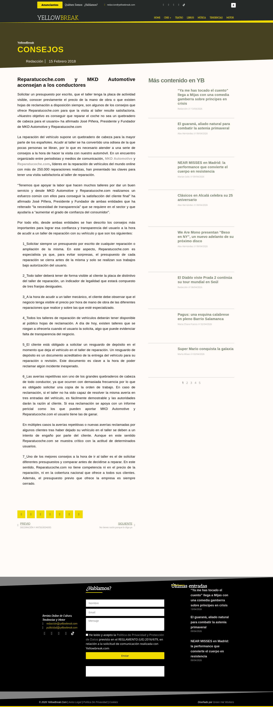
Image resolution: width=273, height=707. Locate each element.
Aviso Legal (75, 702)
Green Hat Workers (223, 702)
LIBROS (190, 17)
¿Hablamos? (91, 4)
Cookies (113, 702)
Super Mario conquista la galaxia (205, 349)
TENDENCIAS (216, 17)
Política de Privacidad (95, 702)
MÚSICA (202, 17)
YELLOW (48, 17)
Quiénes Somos (73, 4)
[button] (233, 5)
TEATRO (179, 17)
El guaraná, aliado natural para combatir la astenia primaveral (210, 622)
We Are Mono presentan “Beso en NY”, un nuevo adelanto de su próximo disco (206, 236)
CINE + (167, 17)
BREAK (69, 17)
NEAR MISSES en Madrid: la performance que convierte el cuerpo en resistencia (203, 167)
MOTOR (230, 17)
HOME (157, 17)
